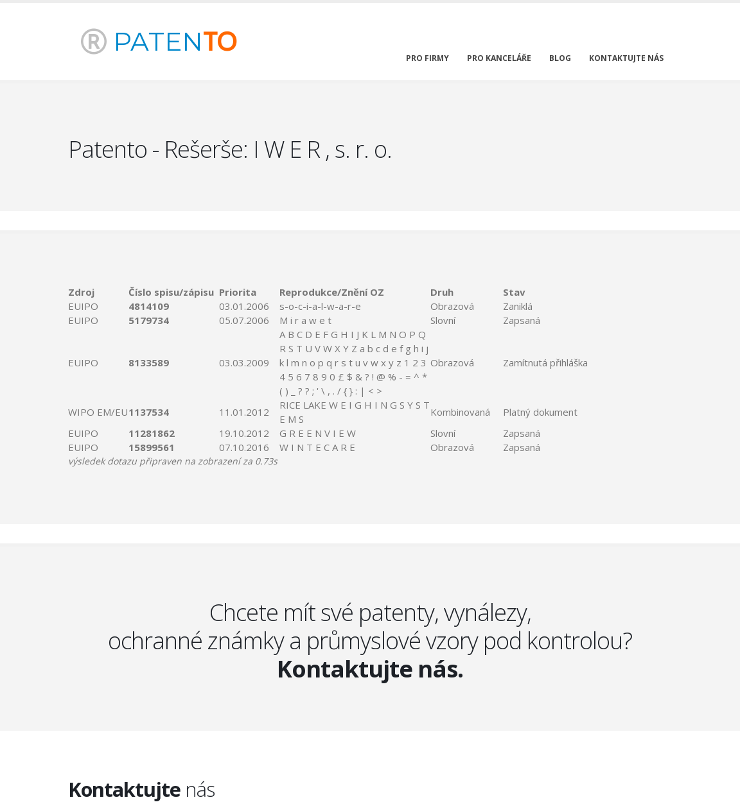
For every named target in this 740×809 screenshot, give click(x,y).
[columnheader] (98, 292)
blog (560, 58)
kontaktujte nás (626, 58)
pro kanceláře (499, 58)
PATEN (158, 41)
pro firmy (427, 58)
